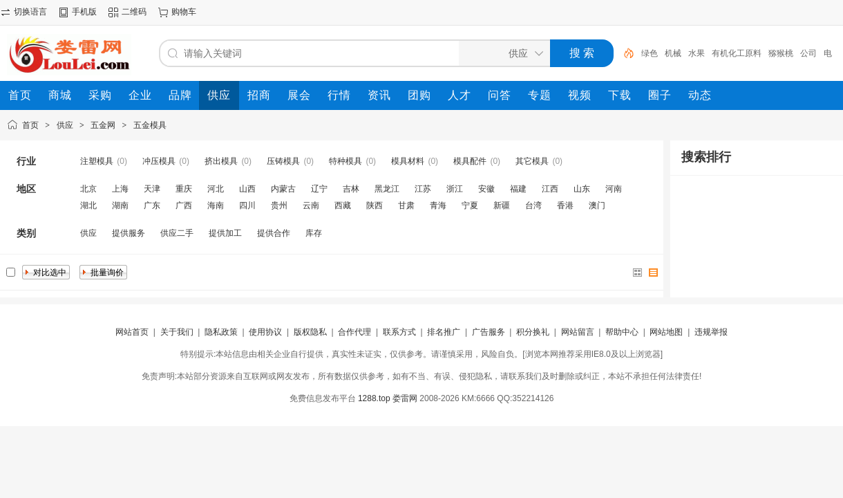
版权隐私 (310, 332)
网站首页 (132, 332)
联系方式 (399, 332)
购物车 (183, 12)
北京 (88, 189)
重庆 (184, 189)
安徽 (486, 189)
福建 (518, 189)
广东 (152, 205)
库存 (313, 233)
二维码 (134, 12)
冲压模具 (159, 161)
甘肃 (406, 205)
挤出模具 (221, 161)
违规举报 (711, 332)
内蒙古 (283, 189)
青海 (438, 205)
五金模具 (150, 125)
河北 (215, 189)
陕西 (374, 205)
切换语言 (30, 12)
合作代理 (354, 332)
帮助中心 (621, 332)
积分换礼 (532, 332)
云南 (311, 205)
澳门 (597, 205)
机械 (673, 53)
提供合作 (273, 233)
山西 (247, 189)
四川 (247, 205)
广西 (184, 205)
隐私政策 (221, 332)
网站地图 (666, 332)
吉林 (351, 189)
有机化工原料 (736, 53)
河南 (613, 189)
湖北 (88, 205)
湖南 (120, 205)
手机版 (84, 12)
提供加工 (225, 233)
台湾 (533, 205)
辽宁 (319, 189)
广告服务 (488, 332)
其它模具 (532, 161)
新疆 (501, 205)
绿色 (649, 53)
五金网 (103, 125)
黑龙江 (387, 189)
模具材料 (407, 161)
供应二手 (176, 233)
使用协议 (265, 332)
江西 (550, 189)
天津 (152, 189)
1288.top (374, 398)
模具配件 (469, 161)
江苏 (423, 189)
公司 (808, 53)
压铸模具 (283, 161)
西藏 (342, 205)
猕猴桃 (780, 53)
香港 (565, 205)
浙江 (454, 189)
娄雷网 (404, 398)
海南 (215, 205)
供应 (65, 125)
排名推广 (443, 332)
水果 (696, 53)
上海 (120, 189)
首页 (30, 125)
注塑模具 (96, 161)
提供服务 (128, 233)
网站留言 (577, 332)
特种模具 (345, 161)
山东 (582, 189)
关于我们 (176, 332)
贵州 (279, 205)
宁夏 (470, 205)
